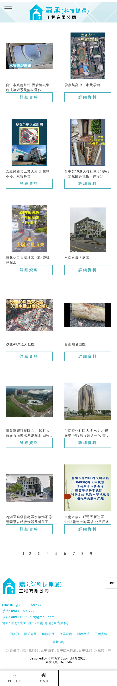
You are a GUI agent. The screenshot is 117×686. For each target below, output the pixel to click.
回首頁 (43, 677)
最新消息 (58, 642)
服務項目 (48, 634)
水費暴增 (13, 650)
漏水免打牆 (30, 650)
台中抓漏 (85, 650)
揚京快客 (53, 658)
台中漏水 (47, 650)
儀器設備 (66, 634)
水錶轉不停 (102, 650)
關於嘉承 (30, 634)
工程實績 (101, 634)
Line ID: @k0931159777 (21, 605)
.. (86, 658)
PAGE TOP (14, 677)
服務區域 (83, 634)
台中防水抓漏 (66, 650)
